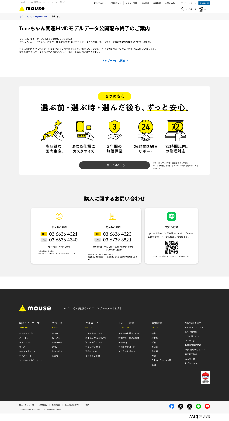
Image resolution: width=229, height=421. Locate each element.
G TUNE (56, 338)
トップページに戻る (115, 60)
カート (204, 9)
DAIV (54, 347)
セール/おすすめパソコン (31, 360)
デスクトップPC (26, 333)
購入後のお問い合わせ (128, 333)
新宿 (154, 342)
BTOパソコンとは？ (194, 327)
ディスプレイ (25, 356)
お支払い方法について (95, 338)
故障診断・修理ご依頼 (128, 338)
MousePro (57, 351)
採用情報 (56, 405)
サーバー (23, 347)
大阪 (154, 356)
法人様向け (204, 3)
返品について (91, 351)
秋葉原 (155, 338)
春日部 (155, 347)
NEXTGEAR (57, 342)
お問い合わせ (171, 3)
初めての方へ (100, 3)
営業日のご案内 (92, 347)
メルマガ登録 (131, 3)
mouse (55, 333)
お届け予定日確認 (193, 345)
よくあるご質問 (92, 356)
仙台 (154, 333)
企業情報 (145, 3)
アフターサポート (188, 3)
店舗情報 (157, 3)
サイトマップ (191, 363)
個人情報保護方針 (72, 405)
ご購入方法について (94, 333)
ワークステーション (28, 351)
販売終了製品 (191, 354)
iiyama (55, 356)
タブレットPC (25, 342)
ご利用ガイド (115, 3)
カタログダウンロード (195, 350)
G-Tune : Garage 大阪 (161, 360)
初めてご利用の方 (193, 323)
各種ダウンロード (126, 347)
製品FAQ (122, 342)
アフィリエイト (192, 336)
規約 (87, 405)
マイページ (188, 9)
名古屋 (155, 351)
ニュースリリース (26, 405)
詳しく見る (116, 165)
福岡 (154, 365)
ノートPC (23, 338)
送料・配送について (94, 342)
